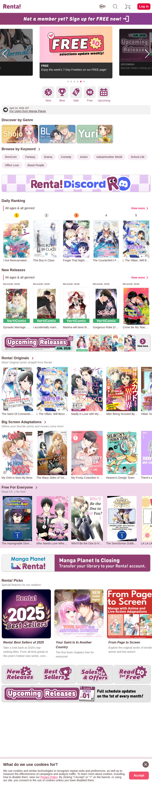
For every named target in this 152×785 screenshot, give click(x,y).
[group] (16, 237)
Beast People (36, 165)
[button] (68, 81)
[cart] (128, 6)
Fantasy (30, 157)
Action (84, 157)
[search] (115, 6)
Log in (144, 6)
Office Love (12, 165)
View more (138, 208)
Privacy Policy (48, 777)
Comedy (66, 157)
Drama (48, 157)
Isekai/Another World (109, 157)
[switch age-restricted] (102, 6)
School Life (137, 157)
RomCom (11, 157)
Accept (139, 775)
